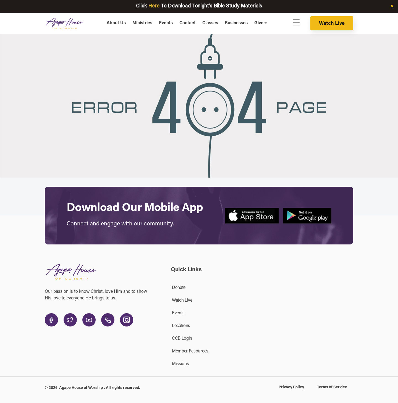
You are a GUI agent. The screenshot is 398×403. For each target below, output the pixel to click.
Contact (187, 23)
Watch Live (332, 23)
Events (166, 23)
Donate (178, 288)
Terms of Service (332, 387)
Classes (210, 23)
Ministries (142, 23)
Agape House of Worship (81, 388)
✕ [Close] (392, 6)
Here (153, 6)
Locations (181, 326)
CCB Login (182, 338)
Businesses (236, 23)
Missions (180, 364)
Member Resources (190, 351)
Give (258, 23)
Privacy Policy (291, 387)
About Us (116, 23)
